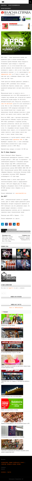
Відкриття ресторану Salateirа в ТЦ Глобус (9, 409)
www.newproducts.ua (21, 193)
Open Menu (3, 2)
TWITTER (9, 472)
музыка (8, 231)
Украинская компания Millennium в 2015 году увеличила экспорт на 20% (15, 423)
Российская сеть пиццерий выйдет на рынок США (11, 339)
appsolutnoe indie (17, 139)
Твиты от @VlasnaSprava (16, 307)
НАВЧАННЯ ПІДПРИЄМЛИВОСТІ (6, 8)
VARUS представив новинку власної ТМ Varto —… (16, 25)
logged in (11, 288)
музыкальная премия (16, 231)
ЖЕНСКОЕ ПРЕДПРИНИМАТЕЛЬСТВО (14, 5)
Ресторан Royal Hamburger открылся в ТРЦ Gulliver (11, 352)
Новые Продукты (26, 231)
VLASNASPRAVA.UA (4, 5)
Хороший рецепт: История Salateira (8, 325)
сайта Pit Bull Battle (6, 103)
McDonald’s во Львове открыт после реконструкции (11, 396)
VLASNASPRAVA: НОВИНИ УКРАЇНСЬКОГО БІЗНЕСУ (12, 462)
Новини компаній (13, 23)
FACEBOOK (3, 472)
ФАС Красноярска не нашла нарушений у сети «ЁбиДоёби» (12, 437)
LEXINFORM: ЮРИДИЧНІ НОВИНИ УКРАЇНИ (11, 464)
